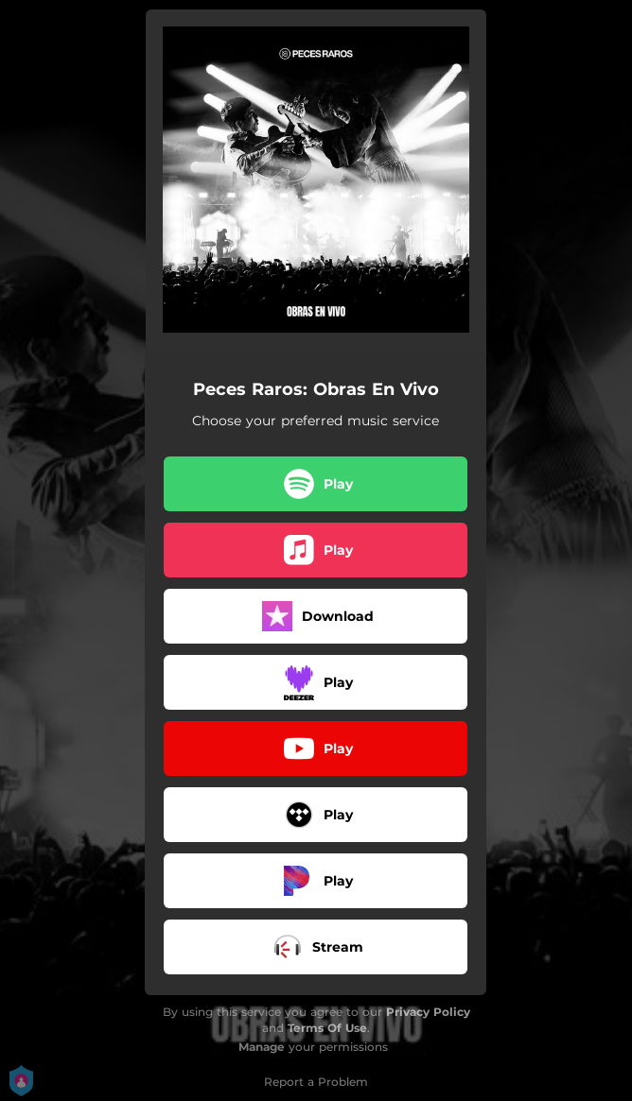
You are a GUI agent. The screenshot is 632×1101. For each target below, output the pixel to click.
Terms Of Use (327, 1028)
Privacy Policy (428, 1012)
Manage (261, 1047)
